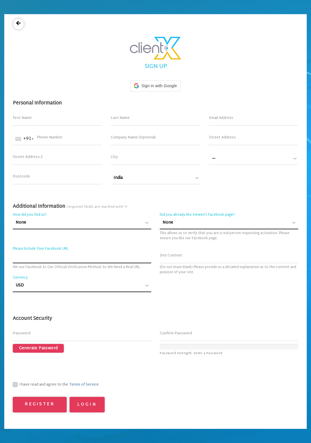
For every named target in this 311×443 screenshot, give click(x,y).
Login (87, 404)
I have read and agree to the (40, 385)
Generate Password (38, 348)
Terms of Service (84, 384)
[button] (155, 85)
